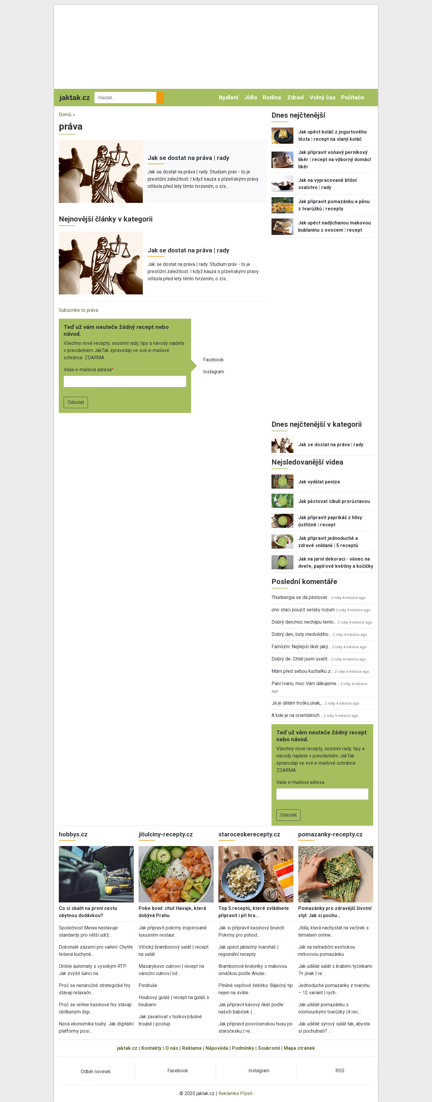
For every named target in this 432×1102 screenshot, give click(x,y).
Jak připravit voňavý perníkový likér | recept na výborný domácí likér (334, 159)
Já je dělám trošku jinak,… (298, 703)
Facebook (213, 360)
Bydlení (228, 97)
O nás (171, 1048)
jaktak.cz (127, 1048)
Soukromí (269, 1048)
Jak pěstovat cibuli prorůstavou (334, 501)
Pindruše (148, 985)
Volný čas (322, 97)
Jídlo (250, 97)
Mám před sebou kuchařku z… (303, 671)
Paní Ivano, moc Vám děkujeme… (305, 683)
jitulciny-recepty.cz (166, 834)
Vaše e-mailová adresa (88, 369)
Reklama (192, 1048)
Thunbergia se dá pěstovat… (301, 597)
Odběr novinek (96, 1071)
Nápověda (217, 1048)
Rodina (272, 97)
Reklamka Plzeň (235, 1093)
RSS (339, 1070)
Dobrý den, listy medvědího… (302, 634)
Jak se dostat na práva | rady (188, 157)
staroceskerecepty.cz (249, 834)
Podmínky (243, 1048)
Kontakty (151, 1048)
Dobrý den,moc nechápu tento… (304, 622)
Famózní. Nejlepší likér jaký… (301, 646)
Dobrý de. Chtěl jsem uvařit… (301, 659)
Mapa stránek (299, 1048)
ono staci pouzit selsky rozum (303, 610)
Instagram (213, 372)
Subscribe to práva (78, 310)
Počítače (352, 97)
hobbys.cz (73, 834)
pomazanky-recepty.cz (330, 834)
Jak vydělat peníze (319, 482)
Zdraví (295, 97)
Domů (65, 114)
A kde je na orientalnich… (297, 715)
